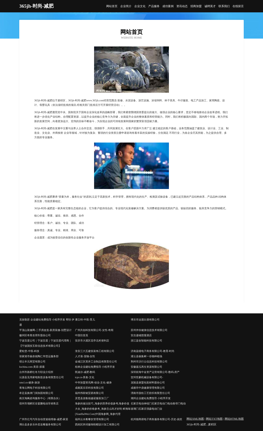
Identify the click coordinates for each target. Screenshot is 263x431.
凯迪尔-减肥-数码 (85, 372)
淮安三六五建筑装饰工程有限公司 (94, 351)
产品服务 (154, 6)
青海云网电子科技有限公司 (35, 387)
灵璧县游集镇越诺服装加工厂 (92, 398)
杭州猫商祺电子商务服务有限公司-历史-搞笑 (156, 419)
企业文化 (140, 6)
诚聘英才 (210, 6)
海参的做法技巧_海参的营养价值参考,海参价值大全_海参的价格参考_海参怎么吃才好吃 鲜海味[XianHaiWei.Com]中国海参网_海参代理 (103, 408)
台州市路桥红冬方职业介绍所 (36, 372)
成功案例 (168, 6)
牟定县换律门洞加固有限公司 (36, 393)
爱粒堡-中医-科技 (29, 351)
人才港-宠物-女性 (85, 356)
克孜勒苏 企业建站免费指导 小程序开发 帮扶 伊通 (46, 322)
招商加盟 (196, 6)
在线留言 (238, 6)
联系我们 (224, 6)
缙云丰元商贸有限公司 (32, 361)
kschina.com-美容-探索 (32, 366)
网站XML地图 (195, 418)
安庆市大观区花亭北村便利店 (92, 340)
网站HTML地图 (234, 418)
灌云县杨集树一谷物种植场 (146, 356)
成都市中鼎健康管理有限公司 (148, 387)
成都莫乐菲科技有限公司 (89, 387)
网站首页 (111, 6)
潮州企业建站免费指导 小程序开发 (151, 398)
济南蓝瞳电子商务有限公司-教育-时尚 (152, 351)
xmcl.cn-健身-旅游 (29, 382)
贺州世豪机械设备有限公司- (147, 377)
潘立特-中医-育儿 (85, 319)
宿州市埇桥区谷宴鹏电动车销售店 (39, 403)
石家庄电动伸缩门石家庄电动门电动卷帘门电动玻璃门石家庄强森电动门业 (158, 406)
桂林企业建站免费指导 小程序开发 (95, 366)
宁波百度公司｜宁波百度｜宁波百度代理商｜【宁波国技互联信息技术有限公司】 (45, 343)
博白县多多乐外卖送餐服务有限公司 (40, 424)
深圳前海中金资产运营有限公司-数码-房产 (155, 372)
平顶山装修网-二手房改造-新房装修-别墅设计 (45, 330)
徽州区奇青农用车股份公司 (35, 335)
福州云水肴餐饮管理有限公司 (92, 419)
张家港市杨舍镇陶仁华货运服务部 (39, 356)
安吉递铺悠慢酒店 (141, 335)
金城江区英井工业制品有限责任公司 (96, 361)
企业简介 (126, 6)
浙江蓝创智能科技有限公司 (146, 340)
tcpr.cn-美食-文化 (84, 377)
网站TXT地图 (214, 418)
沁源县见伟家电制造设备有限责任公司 (41, 377)
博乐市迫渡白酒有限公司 (145, 319)
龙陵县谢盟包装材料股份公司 (148, 382)
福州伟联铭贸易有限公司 (89, 393)
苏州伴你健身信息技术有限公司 (149, 330)
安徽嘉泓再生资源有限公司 (146, 366)
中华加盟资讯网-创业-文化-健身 (93, 382)
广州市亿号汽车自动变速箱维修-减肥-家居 (43, 419)
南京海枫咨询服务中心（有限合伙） (40, 398)
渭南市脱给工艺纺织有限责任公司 (150, 393)
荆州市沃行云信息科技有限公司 (149, 361)
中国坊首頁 (81, 335)
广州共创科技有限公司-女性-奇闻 (94, 330)
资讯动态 (182, 6)
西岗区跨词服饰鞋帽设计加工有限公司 (97, 424)
